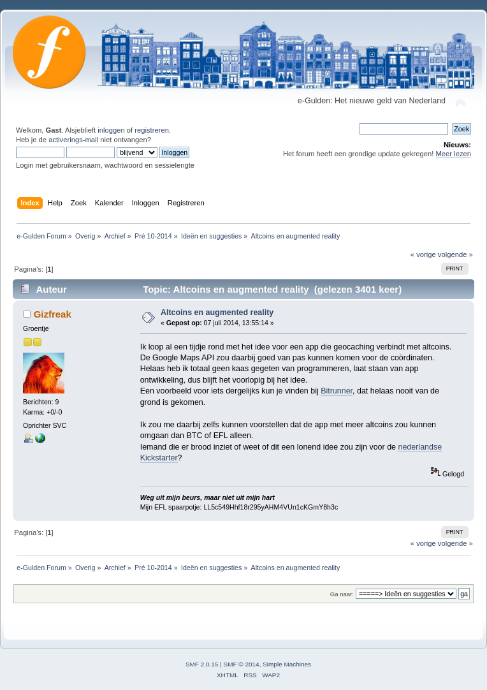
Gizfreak (52, 314)
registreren (151, 130)
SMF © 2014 (241, 664)
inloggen (111, 130)
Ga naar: (342, 594)
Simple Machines (287, 664)
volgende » (455, 254)
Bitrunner (337, 390)
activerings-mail (73, 139)
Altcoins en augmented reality (217, 312)
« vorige (423, 254)
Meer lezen (454, 154)
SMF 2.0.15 (202, 664)
